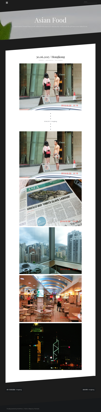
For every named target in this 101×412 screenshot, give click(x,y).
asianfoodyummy (49, 60)
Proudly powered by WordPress (15, 408)
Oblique (30, 408)
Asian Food (51, 19)
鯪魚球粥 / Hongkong (88, 389)
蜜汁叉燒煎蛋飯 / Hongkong (14, 389)
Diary (56, 60)
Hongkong (60, 60)
